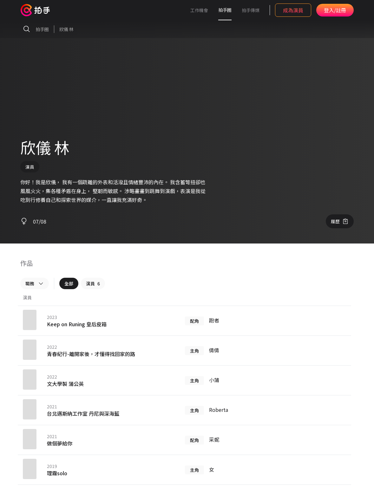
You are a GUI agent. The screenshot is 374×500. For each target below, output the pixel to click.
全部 (68, 283)
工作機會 (199, 10)
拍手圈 (225, 10)
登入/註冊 (335, 10)
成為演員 (293, 10)
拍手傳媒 (250, 10)
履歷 (340, 221)
